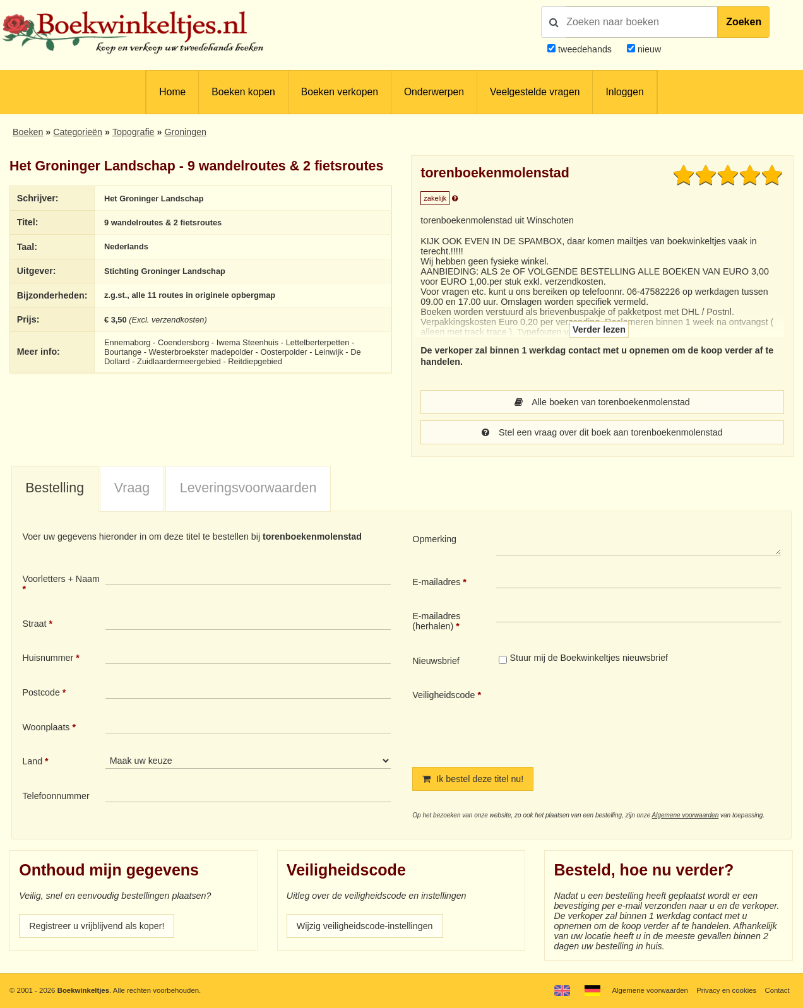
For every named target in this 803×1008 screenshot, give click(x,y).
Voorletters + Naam (61, 579)
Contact (776, 990)
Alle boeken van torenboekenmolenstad (602, 402)
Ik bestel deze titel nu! (472, 779)
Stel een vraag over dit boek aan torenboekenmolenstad (602, 432)
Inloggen (624, 91)
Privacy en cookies (726, 990)
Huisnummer (47, 658)
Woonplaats (45, 727)
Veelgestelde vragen (535, 91)
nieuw (648, 49)
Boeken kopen (243, 91)
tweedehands (585, 49)
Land (32, 761)
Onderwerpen (434, 91)
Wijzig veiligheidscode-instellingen (365, 926)
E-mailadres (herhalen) (436, 621)
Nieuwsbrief (436, 661)
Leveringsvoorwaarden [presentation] (248, 487)
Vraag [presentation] (132, 487)
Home (172, 91)
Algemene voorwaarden (685, 815)
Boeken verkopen (339, 91)
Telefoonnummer (55, 796)
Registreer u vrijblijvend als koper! (96, 926)
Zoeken (743, 21)
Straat (34, 624)
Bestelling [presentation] (54, 487)
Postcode (40, 692)
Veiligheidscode (443, 695)
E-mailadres (436, 582)
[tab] (54, 489)
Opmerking (434, 539)
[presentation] (601, 717)
